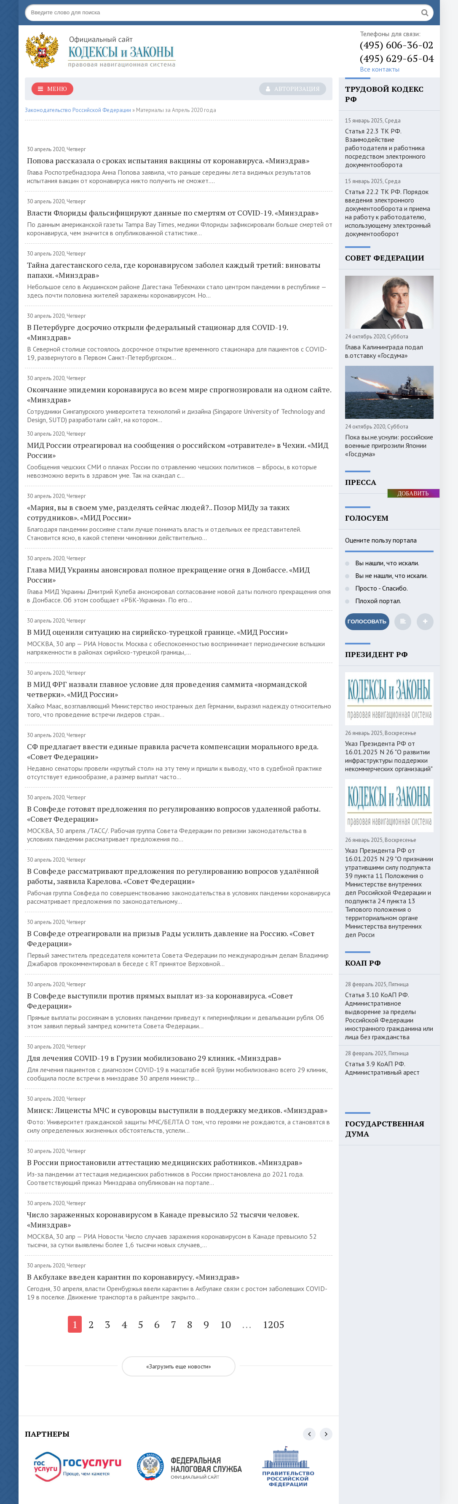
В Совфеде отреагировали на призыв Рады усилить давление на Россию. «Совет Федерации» (170, 938)
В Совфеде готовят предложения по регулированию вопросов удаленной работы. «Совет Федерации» (173, 814)
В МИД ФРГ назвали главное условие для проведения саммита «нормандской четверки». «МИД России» (167, 689)
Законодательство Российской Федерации (78, 110)
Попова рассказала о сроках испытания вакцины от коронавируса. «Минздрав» (168, 160)
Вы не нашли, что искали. (391, 575)
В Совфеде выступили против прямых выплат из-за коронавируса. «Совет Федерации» (160, 1000)
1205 (273, 1324)
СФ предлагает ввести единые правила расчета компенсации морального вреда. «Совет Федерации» (172, 751)
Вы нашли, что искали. (386, 563)
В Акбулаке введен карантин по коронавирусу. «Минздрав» (133, 1277)
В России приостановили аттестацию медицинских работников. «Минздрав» (164, 1162)
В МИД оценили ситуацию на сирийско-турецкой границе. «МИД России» (157, 632)
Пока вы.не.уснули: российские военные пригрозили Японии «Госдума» (389, 445)
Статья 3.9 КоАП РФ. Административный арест (382, 1067)
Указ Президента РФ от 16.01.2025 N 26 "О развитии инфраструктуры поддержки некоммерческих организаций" (389, 756)
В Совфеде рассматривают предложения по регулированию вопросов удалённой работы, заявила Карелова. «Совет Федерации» (173, 876)
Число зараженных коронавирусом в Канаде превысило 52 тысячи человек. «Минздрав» (163, 1219)
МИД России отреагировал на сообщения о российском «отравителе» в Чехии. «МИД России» (177, 450)
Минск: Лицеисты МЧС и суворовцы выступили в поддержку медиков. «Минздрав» (177, 1110)
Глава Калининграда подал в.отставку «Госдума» (384, 351)
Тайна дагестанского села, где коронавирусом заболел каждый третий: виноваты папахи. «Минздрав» (174, 270)
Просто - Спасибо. (381, 588)
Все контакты (379, 69)
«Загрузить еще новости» (178, 1366)
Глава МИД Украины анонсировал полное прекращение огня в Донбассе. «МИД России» (168, 574)
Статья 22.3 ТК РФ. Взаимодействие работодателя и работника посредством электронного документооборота (385, 148)
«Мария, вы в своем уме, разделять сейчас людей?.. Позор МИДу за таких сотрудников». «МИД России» (158, 512)
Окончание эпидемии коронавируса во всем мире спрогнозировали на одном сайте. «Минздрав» (179, 394)
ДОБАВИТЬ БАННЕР (413, 494)
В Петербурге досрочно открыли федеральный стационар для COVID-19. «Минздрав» (157, 332)
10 (225, 1324)
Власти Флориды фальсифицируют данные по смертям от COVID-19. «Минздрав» (173, 213)
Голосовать (367, 621)
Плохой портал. (377, 600)
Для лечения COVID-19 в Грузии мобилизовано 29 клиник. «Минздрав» (154, 1058)
